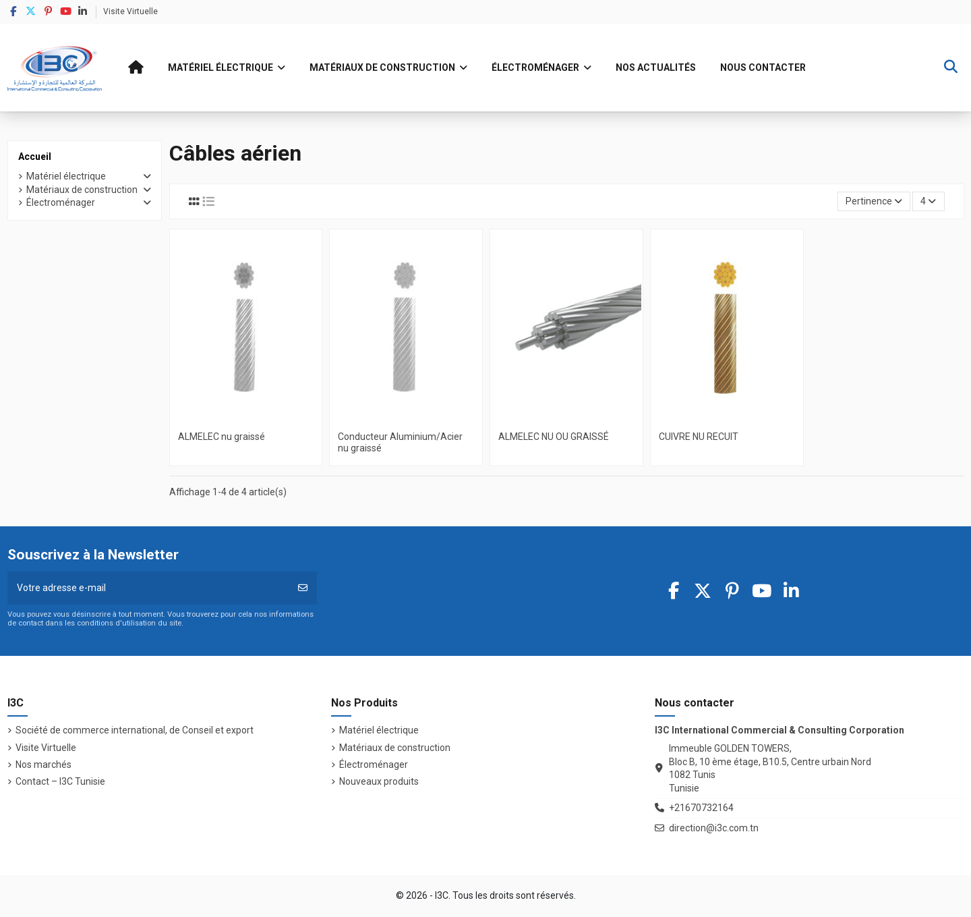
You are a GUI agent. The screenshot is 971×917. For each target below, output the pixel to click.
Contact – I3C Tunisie (60, 781)
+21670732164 (701, 807)
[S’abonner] (303, 588)
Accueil (34, 156)
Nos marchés (43, 764)
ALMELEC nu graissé (221, 436)
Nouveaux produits (379, 781)
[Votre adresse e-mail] (148, 588)
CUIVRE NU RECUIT (698, 436)
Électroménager (60, 202)
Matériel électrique (66, 176)
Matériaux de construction (82, 189)
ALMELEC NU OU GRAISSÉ (553, 436)
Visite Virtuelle (130, 11)
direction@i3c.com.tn (714, 828)
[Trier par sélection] (873, 201)
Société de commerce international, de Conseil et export (135, 730)
